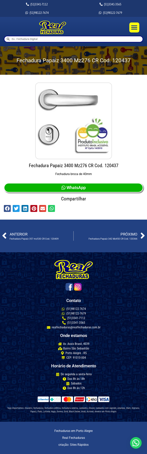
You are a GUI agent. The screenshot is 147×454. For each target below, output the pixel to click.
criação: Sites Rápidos (73, 445)
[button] (134, 27)
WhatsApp (73, 187)
